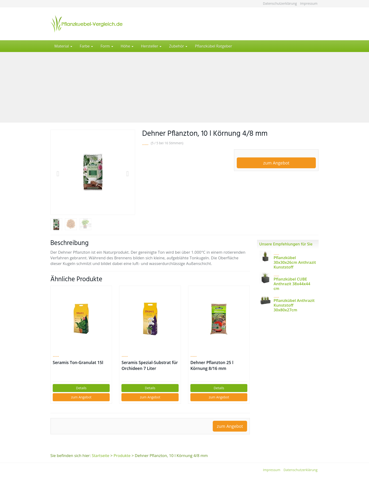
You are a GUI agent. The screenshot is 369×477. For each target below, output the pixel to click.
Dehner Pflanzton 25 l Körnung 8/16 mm (211, 365)
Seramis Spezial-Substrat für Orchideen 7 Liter (149, 365)
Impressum (308, 3)
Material (63, 46)
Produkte (122, 455)
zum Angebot (276, 163)
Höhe (127, 46)
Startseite (100, 455)
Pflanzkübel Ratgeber (213, 46)
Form (106, 46)
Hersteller (151, 46)
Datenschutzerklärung (280, 3)
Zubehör (178, 46)
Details (81, 388)
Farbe (86, 46)
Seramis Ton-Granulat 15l (78, 362)
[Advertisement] (184, 87)
